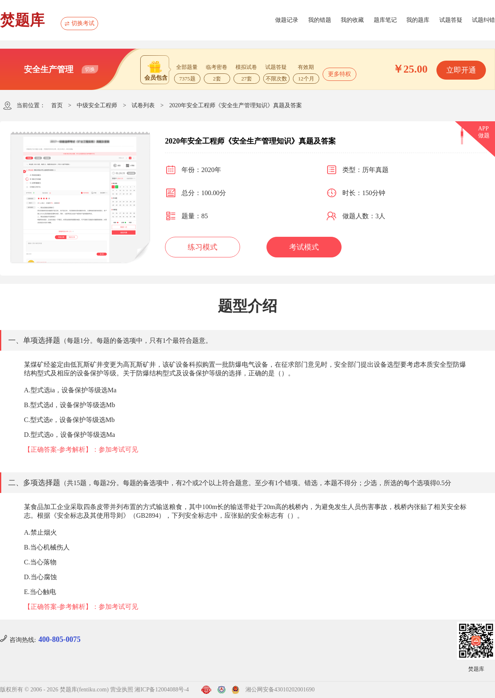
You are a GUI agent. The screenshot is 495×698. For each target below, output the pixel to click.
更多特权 (339, 74)
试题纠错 (483, 20)
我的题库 (417, 20)
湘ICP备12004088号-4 (161, 689)
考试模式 (304, 247)
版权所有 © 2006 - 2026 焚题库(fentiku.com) (54, 689)
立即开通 (461, 70)
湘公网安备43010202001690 (280, 689)
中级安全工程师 (97, 105)
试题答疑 (450, 20)
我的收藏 (352, 20)
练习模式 (202, 247)
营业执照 (121, 689)
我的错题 (319, 20)
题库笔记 (385, 20)
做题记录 (286, 20)
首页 (57, 105)
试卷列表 (143, 105)
